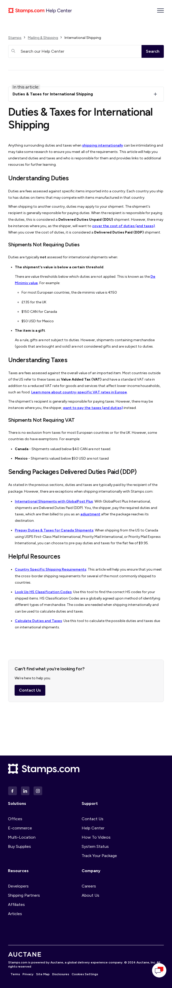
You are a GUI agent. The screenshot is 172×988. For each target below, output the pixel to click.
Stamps (15, 38)
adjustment (90, 514)
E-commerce (20, 828)
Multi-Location (22, 837)
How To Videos (96, 837)
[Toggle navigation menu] (160, 10)
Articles (15, 913)
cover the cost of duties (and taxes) (123, 226)
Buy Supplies (19, 846)
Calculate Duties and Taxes (38, 621)
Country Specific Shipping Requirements (50, 569)
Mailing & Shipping (43, 38)
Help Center (93, 828)
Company (91, 870)
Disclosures (60, 974)
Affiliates (16, 904)
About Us (90, 895)
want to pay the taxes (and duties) (93, 408)
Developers (18, 886)
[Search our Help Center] (75, 51)
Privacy (28, 974)
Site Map (43, 974)
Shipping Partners (24, 895)
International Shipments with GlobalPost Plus (54, 501)
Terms (15, 974)
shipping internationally (102, 145)
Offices (15, 818)
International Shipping (82, 38)
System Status (95, 846)
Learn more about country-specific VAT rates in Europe (79, 392)
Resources (18, 870)
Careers (89, 886)
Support (90, 803)
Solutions (17, 803)
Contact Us (30, 692)
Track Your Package (99, 855)
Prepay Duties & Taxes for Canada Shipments (54, 530)
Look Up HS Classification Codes (43, 592)
